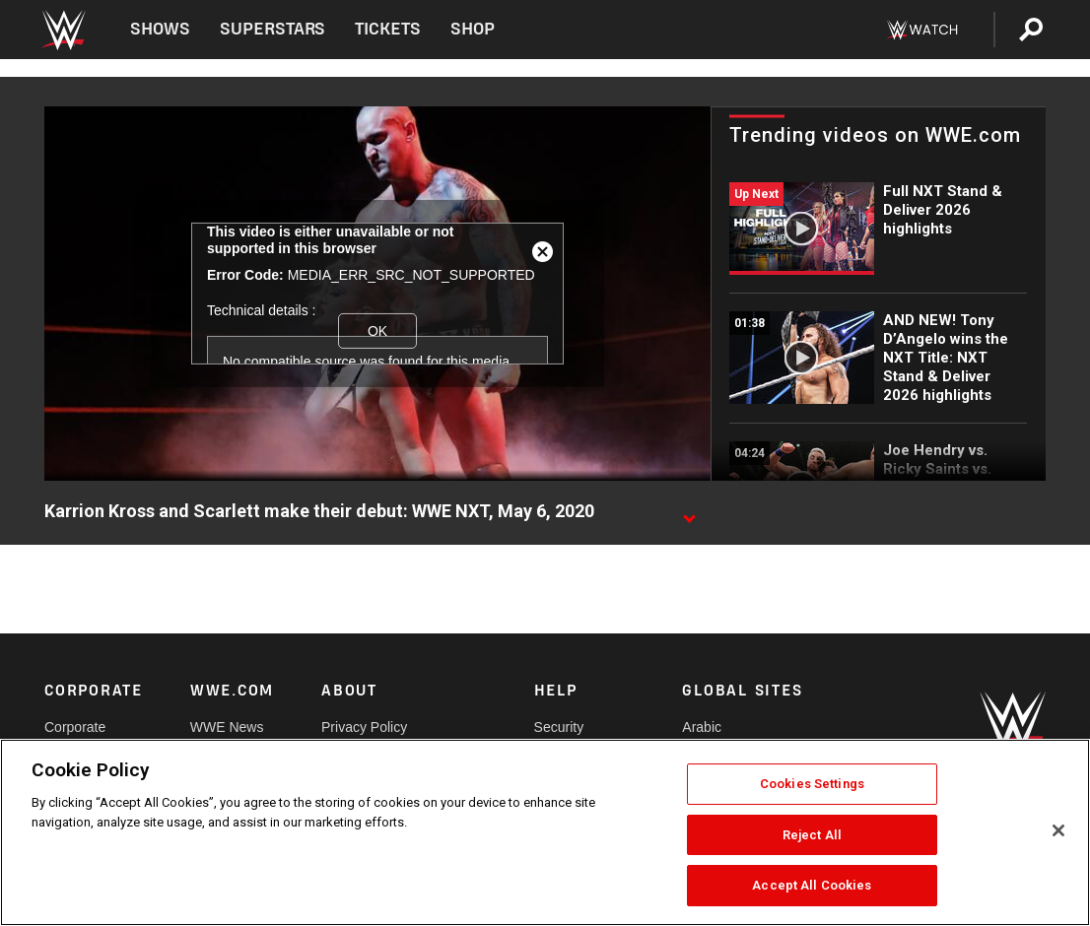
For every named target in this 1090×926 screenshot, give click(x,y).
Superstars (273, 29)
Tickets (388, 29)
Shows (160, 29)
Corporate (74, 727)
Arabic (701, 727)
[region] (545, 832)
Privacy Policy (364, 727)
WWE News (227, 727)
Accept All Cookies (811, 885)
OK (377, 331)
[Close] (1058, 830)
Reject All (812, 834)
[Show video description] (689, 512)
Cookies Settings (812, 783)
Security (559, 727)
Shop (472, 29)
